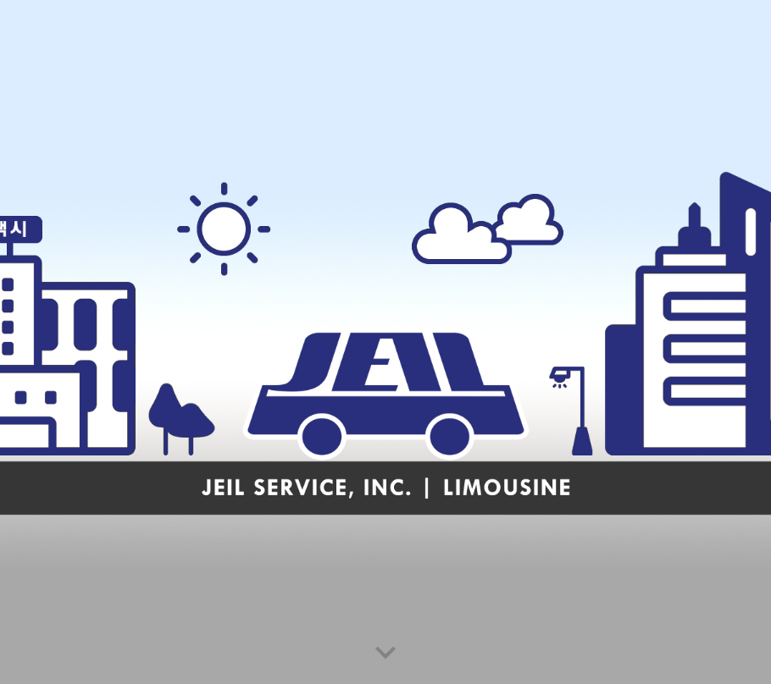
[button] (385, 653)
